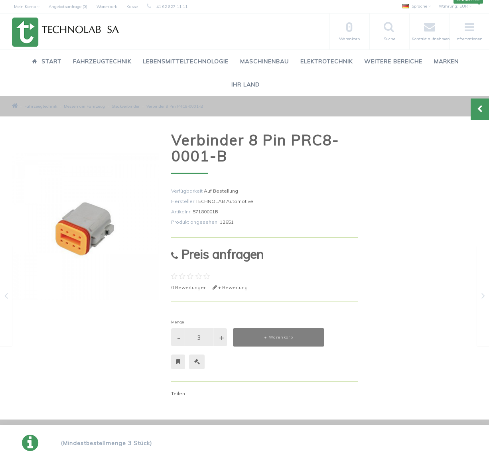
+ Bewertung (230, 287)
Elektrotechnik (326, 61)
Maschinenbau (264, 61)
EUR (455, 6)
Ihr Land (245, 84)
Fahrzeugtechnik (102, 61)
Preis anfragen (217, 254)
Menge (177, 322)
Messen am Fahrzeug (84, 106)
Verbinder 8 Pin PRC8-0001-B (174, 106)
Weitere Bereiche (393, 61)
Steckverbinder (126, 106)
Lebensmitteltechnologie (186, 61)
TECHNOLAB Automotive (224, 201)
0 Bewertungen (189, 287)
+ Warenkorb (278, 337)
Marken (446, 61)
